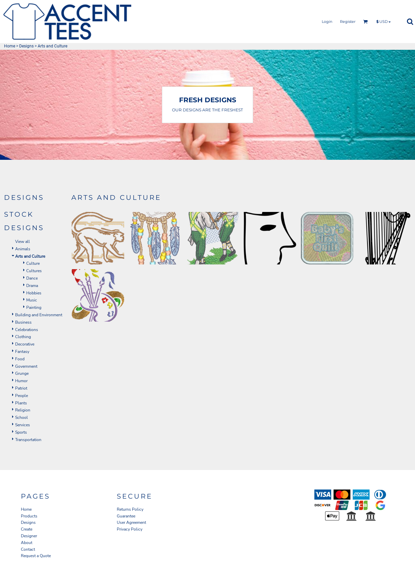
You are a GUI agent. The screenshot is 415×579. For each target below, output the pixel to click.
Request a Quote (36, 555)
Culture (33, 263)
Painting (33, 307)
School (21, 417)
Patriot (21, 388)
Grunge (22, 373)
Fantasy (22, 351)
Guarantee (126, 516)
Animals (22, 249)
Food (20, 359)
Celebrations (26, 329)
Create (26, 529)
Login (327, 21)
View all (22, 241)
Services (22, 425)
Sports (21, 432)
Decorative (24, 344)
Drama (32, 285)
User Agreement (131, 522)
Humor (21, 381)
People (21, 395)
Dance (32, 278)
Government (26, 366)
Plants (21, 403)
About (26, 542)
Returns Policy (130, 509)
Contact (28, 549)
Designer (29, 536)
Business (23, 322)
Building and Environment (38, 315)
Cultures (34, 271)
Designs (26, 46)
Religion (22, 410)
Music (31, 300)
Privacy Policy (129, 529)
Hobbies (33, 293)
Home (9, 46)
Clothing (23, 336)
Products (29, 516)
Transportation (28, 439)
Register (347, 21)
